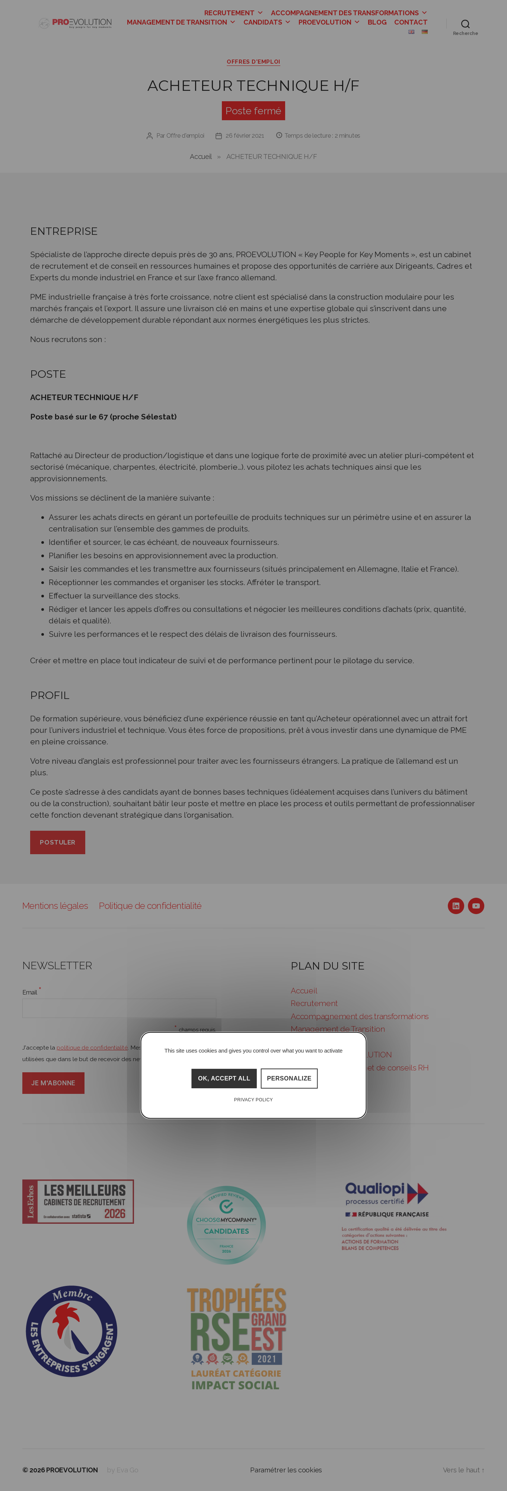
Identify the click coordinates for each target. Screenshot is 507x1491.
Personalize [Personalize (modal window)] (289, 1078)
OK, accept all (224, 1078)
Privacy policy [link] (253, 1099)
